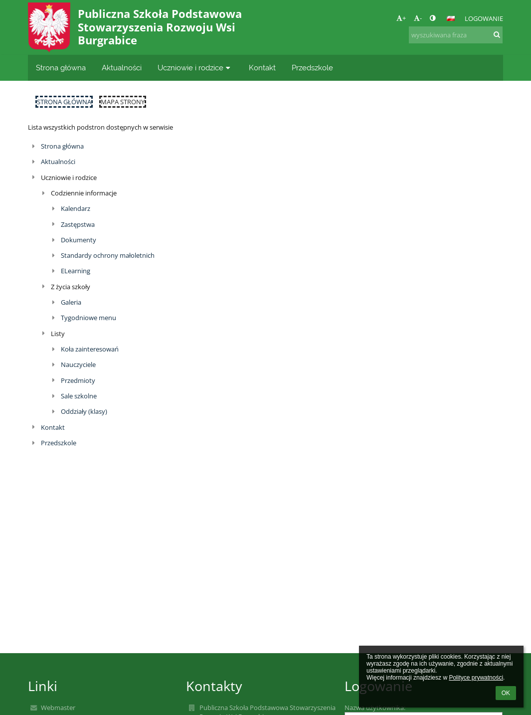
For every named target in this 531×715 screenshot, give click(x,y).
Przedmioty (78, 380)
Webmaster (58, 707)
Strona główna (64, 101)
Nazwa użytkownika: (375, 707)
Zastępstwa (78, 224)
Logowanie (484, 18)
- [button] (418, 17)
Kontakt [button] (262, 67)
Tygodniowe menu (88, 317)
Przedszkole (58, 442)
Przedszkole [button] (312, 67)
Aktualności (58, 161)
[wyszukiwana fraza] (455, 35)
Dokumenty (78, 239)
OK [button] (506, 693)
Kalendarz (75, 208)
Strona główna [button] (61, 67)
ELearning (75, 270)
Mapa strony (123, 101)
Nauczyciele (78, 364)
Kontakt (53, 427)
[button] (450, 18)
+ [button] (401, 17)
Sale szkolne (79, 395)
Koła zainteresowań (90, 349)
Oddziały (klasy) (84, 411)
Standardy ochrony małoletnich (108, 255)
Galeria (71, 302)
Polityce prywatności (476, 677)
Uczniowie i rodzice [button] (195, 67)
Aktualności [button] (122, 67)
